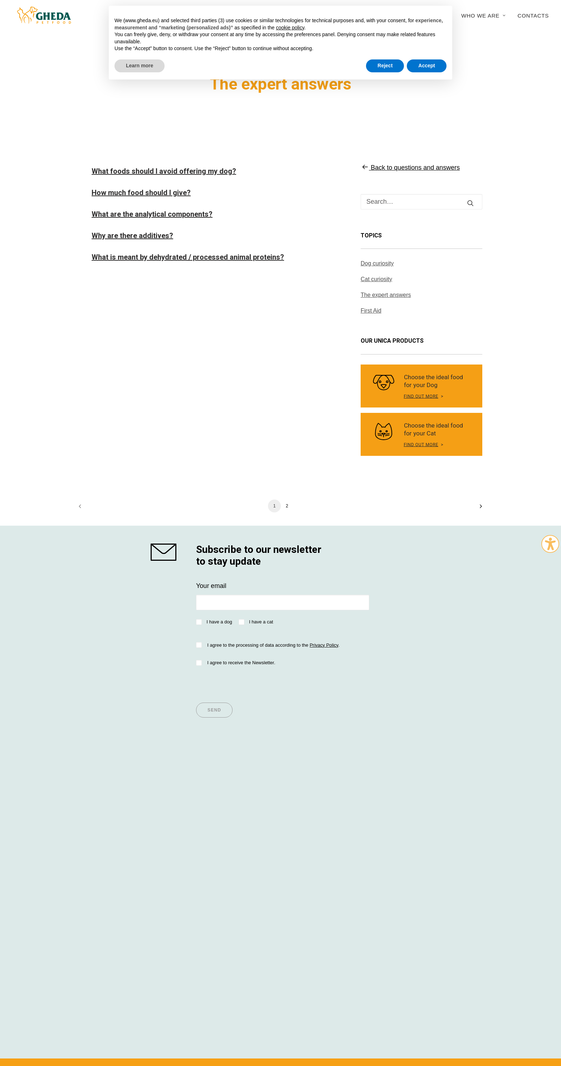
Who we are (483, 16)
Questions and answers (320, 842)
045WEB (449, 1023)
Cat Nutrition (96, 832)
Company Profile (415, 813)
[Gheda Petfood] (39, 15)
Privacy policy (256, 1023)
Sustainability (410, 832)
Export (400, 851)
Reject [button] (384, 65)
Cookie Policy (405, 1023)
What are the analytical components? (152, 214)
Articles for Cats (205, 832)
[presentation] (250, 682)
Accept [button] (426, 65)
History (401, 822)
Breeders (300, 832)
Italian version (93, 1037)
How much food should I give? (141, 192)
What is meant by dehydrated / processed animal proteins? (188, 257)
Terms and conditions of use (209, 1023)
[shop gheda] (167, 552)
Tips (189, 813)
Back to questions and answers (410, 167)
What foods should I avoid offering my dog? (164, 171)
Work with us (409, 861)
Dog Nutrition (97, 822)
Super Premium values (111, 813)
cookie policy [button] (290, 27)
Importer (299, 822)
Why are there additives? (132, 235)
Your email (211, 585)
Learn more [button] (139, 65)
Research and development (430, 842)
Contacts (533, 16)
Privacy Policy (323, 645)
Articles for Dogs (206, 822)
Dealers (298, 813)
